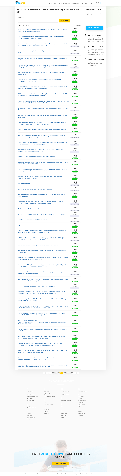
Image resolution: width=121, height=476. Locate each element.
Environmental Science (50, 392)
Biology (29, 402)
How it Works (52, 3)
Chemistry (29, 411)
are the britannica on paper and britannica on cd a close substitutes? (36, 282)
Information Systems (66, 396)
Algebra (29, 389)
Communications (31, 413)
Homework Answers (64, 3)
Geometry (46, 409)
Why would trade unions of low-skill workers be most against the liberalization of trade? (42, 125)
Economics (47, 387)
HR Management (65, 390)
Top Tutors (85, 3)
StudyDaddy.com (64, 472)
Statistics (80, 411)
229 (53, 369)
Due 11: (20, 221)
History (63, 389)
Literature (63, 403)
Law (62, 402)
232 (64, 369)
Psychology (81, 402)
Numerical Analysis (83, 387)
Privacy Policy (73, 470)
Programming (81, 400)
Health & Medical (65, 387)
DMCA (81, 470)
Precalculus (81, 398)
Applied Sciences (31, 390)
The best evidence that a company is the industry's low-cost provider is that (38, 241)
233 (68, 369)
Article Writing (30, 396)
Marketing (63, 411)
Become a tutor (49, 470)
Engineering (47, 389)
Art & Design (30, 394)
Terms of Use (90, 470)
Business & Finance (32, 403)
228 (50, 369)
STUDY (23, 3)
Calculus (29, 409)
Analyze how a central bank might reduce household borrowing (35, 205)
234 (72, 369)
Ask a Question (76, 3)
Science (80, 407)
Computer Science (32, 415)
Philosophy (81, 392)
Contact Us (64, 470)
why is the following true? (25, 179)
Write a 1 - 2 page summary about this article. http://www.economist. (36, 152)
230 (57, 369)
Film (45, 398)
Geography (47, 405)
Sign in (97, 3)
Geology (46, 407)
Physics (80, 394)
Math (62, 413)
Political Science (82, 396)
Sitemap (99, 470)
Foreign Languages (49, 400)
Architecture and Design (33, 392)
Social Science (82, 409)
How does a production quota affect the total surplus (32, 216)
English (46, 390)
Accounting (30, 387)
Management (64, 409)
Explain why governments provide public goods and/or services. (35, 185)
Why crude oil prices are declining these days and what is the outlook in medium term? (41, 210)
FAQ (91, 3)
